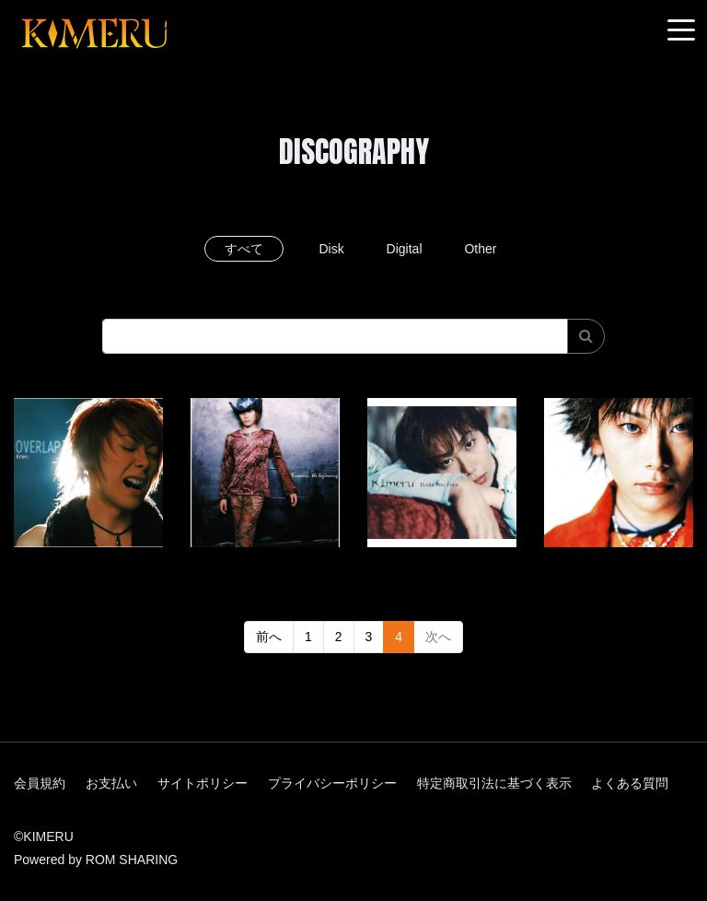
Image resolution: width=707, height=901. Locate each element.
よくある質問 (629, 783)
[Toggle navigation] (681, 31)
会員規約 (39, 783)
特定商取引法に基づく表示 (494, 783)
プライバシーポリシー (332, 783)
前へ (269, 636)
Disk (331, 248)
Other (480, 248)
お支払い (111, 783)
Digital (405, 248)
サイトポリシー (202, 783)
